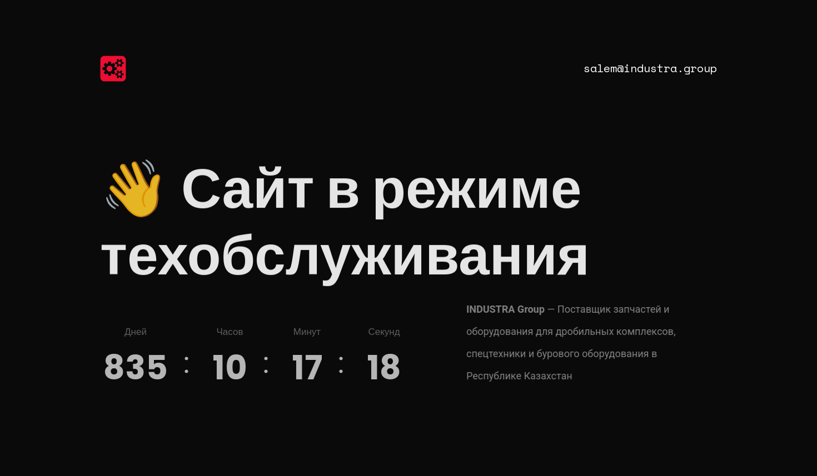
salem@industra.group (650, 68)
